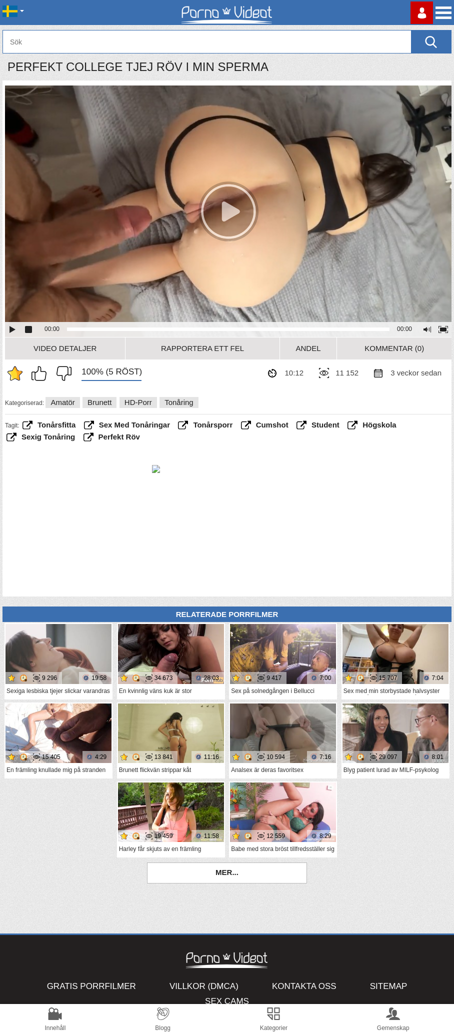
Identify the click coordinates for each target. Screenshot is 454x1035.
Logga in (421, 13)
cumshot (272, 424)
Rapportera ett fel (202, 348)
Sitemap (389, 986)
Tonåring (179, 402)
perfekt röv (119, 436)
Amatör (62, 402)
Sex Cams (227, 1001)
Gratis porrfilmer (91, 986)
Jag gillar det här (42, 373)
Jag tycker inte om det (62, 373)
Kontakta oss (304, 986)
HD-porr (138, 402)
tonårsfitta (57, 424)
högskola (379, 424)
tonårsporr (212, 424)
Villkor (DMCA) (204, 986)
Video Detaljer (65, 348)
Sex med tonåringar (134, 424)
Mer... (227, 872)
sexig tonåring (48, 436)
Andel (308, 348)
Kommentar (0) (394, 348)
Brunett (100, 402)
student (326, 424)
